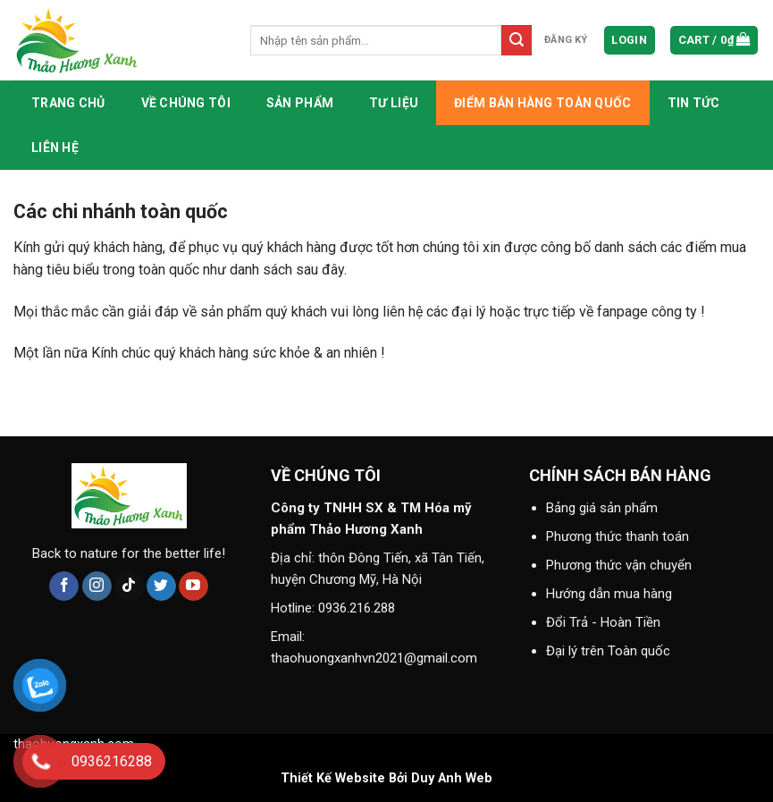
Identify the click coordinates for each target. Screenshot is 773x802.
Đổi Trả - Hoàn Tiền (603, 622)
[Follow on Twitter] (161, 586)
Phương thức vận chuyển (619, 565)
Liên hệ (55, 147)
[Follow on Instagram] (97, 586)
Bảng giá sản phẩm (602, 508)
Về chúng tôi (186, 103)
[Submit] (516, 40)
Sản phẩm (299, 103)
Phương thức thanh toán (617, 536)
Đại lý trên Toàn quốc (608, 651)
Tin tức (694, 103)
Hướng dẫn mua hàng (609, 594)
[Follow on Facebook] (64, 586)
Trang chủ (68, 103)
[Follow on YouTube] (193, 586)
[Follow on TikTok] (129, 586)
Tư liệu (393, 103)
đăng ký (566, 40)
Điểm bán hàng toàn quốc (542, 103)
